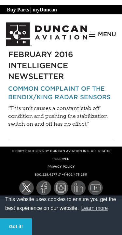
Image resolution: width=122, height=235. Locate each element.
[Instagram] (61, 187)
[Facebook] (43, 187)
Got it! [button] (16, 226)
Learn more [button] (94, 208)
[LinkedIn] (78, 187)
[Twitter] (26, 187)
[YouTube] (95, 187)
